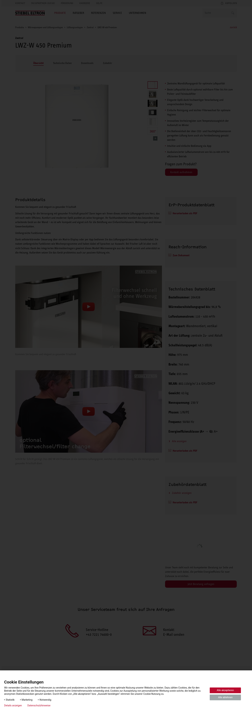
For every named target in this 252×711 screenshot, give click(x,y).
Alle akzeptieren (225, 690)
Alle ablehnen (225, 697)
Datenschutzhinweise (38, 705)
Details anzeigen (13, 705)
